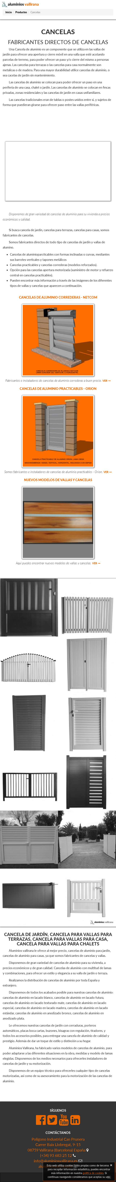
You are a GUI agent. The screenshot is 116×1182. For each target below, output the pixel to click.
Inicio (8, 12)
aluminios (20, 4)
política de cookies (93, 1173)
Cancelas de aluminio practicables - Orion (58, 389)
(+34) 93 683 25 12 (56, 1155)
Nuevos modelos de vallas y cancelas (58, 480)
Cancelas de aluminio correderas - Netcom (58, 297)
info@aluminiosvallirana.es (56, 1161)
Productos (21, 12)
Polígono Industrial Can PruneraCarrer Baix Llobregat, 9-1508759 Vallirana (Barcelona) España (56, 1144)
